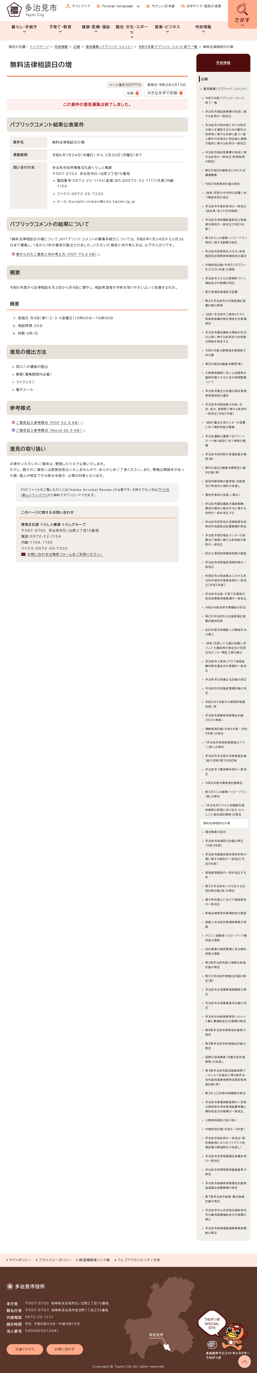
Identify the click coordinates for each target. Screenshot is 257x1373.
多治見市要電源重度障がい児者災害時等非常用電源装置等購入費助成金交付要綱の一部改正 (226, 1107)
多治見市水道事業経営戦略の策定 (226, 992)
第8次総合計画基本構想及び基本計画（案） (225, 470)
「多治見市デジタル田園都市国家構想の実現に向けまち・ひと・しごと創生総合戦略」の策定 (225, 810)
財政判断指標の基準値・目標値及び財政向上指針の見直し (225, 483)
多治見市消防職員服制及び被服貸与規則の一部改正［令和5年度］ (226, 224)
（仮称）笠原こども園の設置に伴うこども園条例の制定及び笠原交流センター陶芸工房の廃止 (225, 648)
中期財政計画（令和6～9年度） (225, 1129)
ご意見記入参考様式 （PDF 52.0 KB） (49, 422)
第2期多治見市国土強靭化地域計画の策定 (225, 965)
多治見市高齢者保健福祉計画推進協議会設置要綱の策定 (226, 1185)
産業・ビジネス (167, 27)
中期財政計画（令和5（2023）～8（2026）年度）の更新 (226, 267)
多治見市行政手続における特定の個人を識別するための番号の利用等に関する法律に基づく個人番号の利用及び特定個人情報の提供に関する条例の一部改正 (226, 134)
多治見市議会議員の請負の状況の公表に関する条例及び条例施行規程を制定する (226, 337)
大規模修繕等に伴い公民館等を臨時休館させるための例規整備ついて (226, 377)
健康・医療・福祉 (96, 27)
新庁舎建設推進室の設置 (221, 292)
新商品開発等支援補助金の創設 (226, 913)
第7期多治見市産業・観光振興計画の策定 (225, 1199)
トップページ (39, 46)
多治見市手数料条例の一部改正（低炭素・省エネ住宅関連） (226, 208)
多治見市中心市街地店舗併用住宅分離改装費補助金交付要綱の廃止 (226, 1215)
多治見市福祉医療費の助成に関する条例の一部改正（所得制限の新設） (226, 157)
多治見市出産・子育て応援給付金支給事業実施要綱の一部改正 (226, 596)
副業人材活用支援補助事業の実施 (226, 924)
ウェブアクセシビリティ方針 (138, 1260)
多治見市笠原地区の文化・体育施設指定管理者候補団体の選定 (226, 253)
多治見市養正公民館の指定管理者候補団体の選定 (226, 393)
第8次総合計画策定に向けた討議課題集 (225, 172)
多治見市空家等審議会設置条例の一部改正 (226, 1158)
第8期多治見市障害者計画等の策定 (225, 1032)
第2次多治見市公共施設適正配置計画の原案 (225, 303)
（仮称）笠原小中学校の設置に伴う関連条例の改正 (226, 195)
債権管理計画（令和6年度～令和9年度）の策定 (226, 731)
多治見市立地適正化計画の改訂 (226, 679)
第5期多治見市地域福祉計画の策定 (225, 1046)
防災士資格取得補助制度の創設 (226, 553)
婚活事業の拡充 (215, 832)
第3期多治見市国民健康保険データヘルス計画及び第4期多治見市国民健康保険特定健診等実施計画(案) (226, 1077)
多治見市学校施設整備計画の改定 (226, 690)
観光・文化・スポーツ (132, 29)
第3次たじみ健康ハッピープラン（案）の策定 (226, 794)
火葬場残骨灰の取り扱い (221, 1120)
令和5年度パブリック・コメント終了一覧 (168, 46)
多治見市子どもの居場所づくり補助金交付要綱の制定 (225, 280)
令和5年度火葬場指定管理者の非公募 (225, 352)
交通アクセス (24, 1349)
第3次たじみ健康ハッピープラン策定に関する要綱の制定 (226, 240)
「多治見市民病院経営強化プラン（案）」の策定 (225, 744)
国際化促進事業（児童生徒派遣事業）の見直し (225, 1059)
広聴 (76, 46)
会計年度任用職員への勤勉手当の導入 (226, 632)
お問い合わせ (65, 1349)
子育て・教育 (60, 27)
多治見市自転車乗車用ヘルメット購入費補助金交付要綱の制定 (225, 1019)
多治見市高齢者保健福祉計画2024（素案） (224, 717)
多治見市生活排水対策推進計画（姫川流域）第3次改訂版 (226, 758)
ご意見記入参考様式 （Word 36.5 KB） (50, 430)
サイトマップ (81, 6)
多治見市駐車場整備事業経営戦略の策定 (226, 1230)
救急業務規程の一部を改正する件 (225, 875)
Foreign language (117, 6)
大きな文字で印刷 (162, 93)
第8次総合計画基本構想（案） (224, 364)
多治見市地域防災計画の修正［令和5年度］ (224, 843)
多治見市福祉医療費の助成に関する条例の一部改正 (226, 114)
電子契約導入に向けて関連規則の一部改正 (225, 902)
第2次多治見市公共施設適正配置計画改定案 (225, 618)
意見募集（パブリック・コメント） (109, 46)
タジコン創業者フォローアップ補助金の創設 (226, 938)
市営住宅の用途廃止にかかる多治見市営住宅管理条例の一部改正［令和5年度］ (226, 580)
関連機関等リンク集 (94, 1260)
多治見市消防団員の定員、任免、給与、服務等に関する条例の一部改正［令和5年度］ (226, 409)
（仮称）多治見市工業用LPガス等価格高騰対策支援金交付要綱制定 (226, 319)
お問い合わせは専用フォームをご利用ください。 (65, 554)
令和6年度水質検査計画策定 (224, 783)
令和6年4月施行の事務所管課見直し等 (225, 704)
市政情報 (203, 27)
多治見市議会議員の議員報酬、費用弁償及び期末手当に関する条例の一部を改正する (225, 508)
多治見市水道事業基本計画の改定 (226, 1005)
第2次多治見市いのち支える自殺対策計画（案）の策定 (225, 888)
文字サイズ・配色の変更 (203, 6)
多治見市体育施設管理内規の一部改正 (226, 564)
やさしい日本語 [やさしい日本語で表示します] (163, 6)
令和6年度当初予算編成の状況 (225, 607)
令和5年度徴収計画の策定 (222, 184)
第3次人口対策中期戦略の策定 (225, 1093)
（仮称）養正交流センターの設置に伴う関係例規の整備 (225, 425)
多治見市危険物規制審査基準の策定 (226, 1172)
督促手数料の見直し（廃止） (222, 495)
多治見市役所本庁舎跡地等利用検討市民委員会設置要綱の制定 (226, 524)
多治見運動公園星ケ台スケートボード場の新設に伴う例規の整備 (225, 441)
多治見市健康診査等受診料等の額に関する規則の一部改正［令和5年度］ (226, 859)
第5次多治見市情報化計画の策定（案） (225, 978)
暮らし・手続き (24, 27)
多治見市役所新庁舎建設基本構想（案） (226, 456)
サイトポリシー (20, 1260)
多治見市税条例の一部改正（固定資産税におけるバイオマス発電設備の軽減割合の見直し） (225, 1143)
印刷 (130, 93)
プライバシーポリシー (55, 1260)
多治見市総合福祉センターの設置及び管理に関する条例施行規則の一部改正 (225, 540)
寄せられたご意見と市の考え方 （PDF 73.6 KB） (58, 254)
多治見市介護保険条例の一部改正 (226, 771)
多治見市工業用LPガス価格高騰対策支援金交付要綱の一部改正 (226, 666)
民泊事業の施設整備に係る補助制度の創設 (225, 951)
